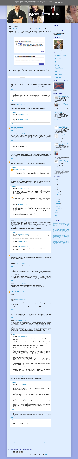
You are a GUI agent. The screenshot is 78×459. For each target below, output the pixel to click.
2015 (56, 212)
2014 (56, 214)
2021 (56, 182)
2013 (56, 215)
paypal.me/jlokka (58, 77)
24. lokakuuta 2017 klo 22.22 (23, 234)
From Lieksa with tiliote (63, 96)
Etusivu (29, 442)
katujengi (60, 237)
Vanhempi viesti (47, 442)
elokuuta (57, 199)
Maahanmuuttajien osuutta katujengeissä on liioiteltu (63, 104)
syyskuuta (58, 198)
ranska (54, 228)
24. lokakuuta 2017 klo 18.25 (20, 153)
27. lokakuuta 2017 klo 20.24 (23, 336)
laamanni (54, 240)
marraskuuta (58, 192)
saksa (68, 223)
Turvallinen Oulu (64, 234)
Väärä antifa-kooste (59, 196)
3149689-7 (59, 34)
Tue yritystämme (58, 58)
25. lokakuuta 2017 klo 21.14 (20, 283)
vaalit (68, 230)
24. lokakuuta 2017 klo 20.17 (23, 114)
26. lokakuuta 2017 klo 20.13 (21, 169)
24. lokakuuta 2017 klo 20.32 (23, 188)
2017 (56, 189)
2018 (56, 188)
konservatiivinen (66, 237)
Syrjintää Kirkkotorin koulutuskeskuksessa (62, 152)
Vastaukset (14, 92)
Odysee (56, 61)
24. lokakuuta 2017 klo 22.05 (20, 255)
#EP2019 (63, 231)
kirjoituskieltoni (16, 29)
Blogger (46, 454)
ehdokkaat (63, 235)
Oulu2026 (59, 234)
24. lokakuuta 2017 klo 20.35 (23, 145)
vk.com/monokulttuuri (59, 70)
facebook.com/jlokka (58, 76)
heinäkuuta (58, 201)
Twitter (56, 64)
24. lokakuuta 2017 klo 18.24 (20, 133)
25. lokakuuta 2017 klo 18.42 (20, 270)
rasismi (60, 224)
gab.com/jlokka (57, 65)
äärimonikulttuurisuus (57, 231)
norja (68, 227)
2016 (56, 210)
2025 (56, 179)
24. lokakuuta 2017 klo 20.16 (23, 94)
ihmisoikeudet (58, 236)
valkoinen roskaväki (56, 244)
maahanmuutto (62, 223)
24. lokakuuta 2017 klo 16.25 (20, 104)
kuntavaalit (67, 229)
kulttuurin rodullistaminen (60, 229)
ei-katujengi (67, 235)
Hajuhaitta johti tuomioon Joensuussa (63, 144)
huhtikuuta (58, 206)
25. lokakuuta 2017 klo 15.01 (20, 263)
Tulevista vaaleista (58, 112)
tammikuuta (58, 208)
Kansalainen (57, 73)
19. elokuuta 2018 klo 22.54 (20, 413)
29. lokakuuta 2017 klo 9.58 (20, 376)
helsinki (54, 236)
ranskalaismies (55, 242)
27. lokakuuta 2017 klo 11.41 (20, 299)
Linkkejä (56, 119)
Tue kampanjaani (58, 28)
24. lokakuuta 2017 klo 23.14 (23, 241)
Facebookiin (38, 29)
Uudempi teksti (12, 442)
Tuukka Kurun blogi (58, 74)
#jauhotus (55, 234)
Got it (62, 2)
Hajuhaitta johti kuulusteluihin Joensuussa (63, 127)
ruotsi (54, 224)
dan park (59, 235)
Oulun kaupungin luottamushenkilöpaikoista (63, 135)
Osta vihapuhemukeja (59, 68)
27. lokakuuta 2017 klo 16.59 (20, 320)
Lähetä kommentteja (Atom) (16, 445)
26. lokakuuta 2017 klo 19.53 (18, 291)
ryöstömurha (65, 242)
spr (61, 243)
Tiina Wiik (67, 228)
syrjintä (66, 230)
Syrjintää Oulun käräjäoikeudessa (61, 169)
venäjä (67, 244)
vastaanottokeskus (63, 244)
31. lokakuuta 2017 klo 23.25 (23, 399)
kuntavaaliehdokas (56, 227)
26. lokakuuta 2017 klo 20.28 (21, 197)
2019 (56, 186)
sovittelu (58, 243)
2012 (56, 217)
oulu (57, 224)
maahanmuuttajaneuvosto (62, 240)
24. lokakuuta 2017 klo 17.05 (20, 127)
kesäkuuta (58, 203)
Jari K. (14, 169)
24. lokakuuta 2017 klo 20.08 (20, 220)
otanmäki (61, 241)
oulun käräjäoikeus (66, 241)
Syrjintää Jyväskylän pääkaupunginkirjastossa (63, 161)
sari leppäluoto (62, 230)
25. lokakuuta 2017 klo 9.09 (23, 119)
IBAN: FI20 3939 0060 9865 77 (60, 55)
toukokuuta (58, 205)
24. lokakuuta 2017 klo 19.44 (19, 179)
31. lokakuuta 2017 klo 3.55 (23, 384)
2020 (56, 184)
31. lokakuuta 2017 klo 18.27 (23, 393)
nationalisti (58, 241)
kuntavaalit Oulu (56, 230)
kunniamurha (59, 238)
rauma (60, 242)
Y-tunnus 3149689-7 (58, 57)
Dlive (56, 60)
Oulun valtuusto (63, 228)
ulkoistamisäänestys (66, 243)
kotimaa (55, 223)
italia (54, 229)
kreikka (54, 238)
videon (26, 32)
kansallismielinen (56, 237)
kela (63, 237)
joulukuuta (58, 191)
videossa (13, 71)
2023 (56, 181)
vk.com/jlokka (57, 67)
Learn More (57, 2)
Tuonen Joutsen (57, 71)
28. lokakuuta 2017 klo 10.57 (23, 204)
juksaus (68, 236)
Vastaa (12, 89)
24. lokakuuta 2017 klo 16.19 (20, 83)
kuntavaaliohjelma (66, 238)
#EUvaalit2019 (67, 231)
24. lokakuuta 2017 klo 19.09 (20, 161)
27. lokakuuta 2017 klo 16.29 (20, 313)
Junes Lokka (58, 228)
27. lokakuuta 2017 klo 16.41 (23, 246)
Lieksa (60, 225)
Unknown (13, 127)
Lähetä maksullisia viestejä (60, 63)
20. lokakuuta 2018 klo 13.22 (23, 421)
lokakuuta (58, 194)
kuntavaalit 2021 (64, 227)
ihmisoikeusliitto (64, 236)
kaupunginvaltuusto (66, 225)
